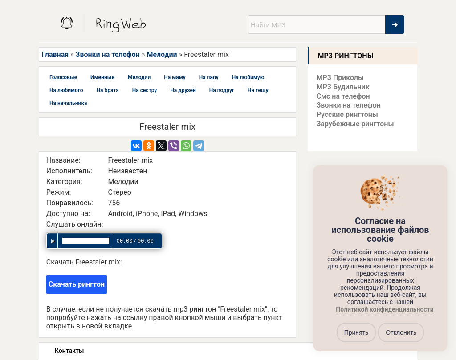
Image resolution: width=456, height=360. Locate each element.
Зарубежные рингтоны (355, 124)
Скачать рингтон (77, 284)
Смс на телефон (343, 96)
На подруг (221, 90)
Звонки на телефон (108, 54)
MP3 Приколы (340, 77)
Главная (55, 54)
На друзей (182, 90)
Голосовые (63, 77)
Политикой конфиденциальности (384, 309)
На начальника (68, 103)
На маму (174, 77)
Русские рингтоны (347, 114)
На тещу (258, 90)
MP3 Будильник (343, 87)
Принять (356, 332)
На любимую (248, 77)
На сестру (144, 90)
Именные (102, 77)
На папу (209, 77)
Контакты (69, 350)
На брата (108, 90)
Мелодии (162, 54)
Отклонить (401, 332)
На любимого (66, 90)
